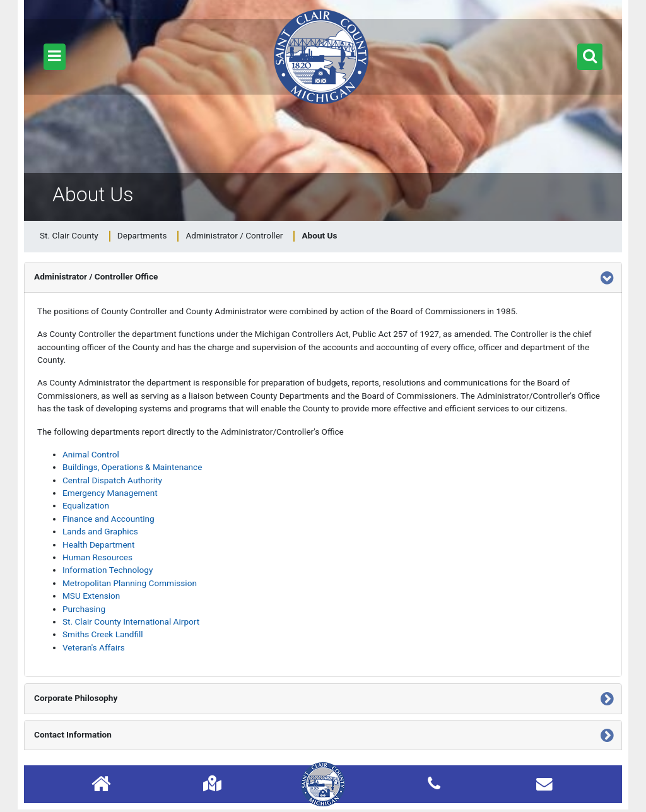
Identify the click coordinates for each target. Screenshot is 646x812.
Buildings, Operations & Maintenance (132, 467)
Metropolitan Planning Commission (129, 583)
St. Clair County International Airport (130, 621)
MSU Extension (91, 596)
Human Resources (97, 557)
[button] (55, 57)
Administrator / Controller (234, 235)
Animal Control (90, 454)
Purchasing (83, 609)
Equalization (85, 505)
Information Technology (107, 570)
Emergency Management (110, 493)
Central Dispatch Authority (112, 480)
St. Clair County (69, 235)
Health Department (98, 544)
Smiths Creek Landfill (102, 634)
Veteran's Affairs (93, 647)
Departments (142, 235)
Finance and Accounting (108, 519)
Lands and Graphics (100, 531)
